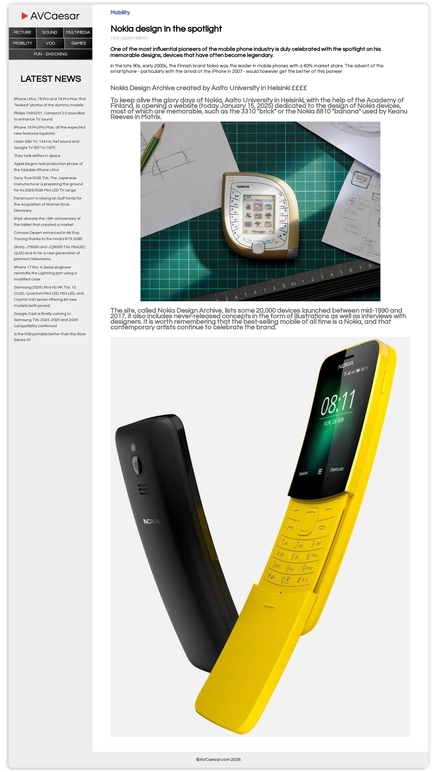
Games (78, 43)
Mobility (22, 43)
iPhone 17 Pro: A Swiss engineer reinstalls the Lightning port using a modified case (45, 273)
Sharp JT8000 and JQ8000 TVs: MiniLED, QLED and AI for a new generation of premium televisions (50, 253)
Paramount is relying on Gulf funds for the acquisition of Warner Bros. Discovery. (48, 204)
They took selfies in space (37, 156)
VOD (50, 43)
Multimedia (78, 32)
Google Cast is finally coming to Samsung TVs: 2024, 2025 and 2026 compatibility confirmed (46, 320)
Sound (49, 32)
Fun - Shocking (50, 54)
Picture (22, 32)
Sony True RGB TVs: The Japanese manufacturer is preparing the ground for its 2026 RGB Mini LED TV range (48, 184)
